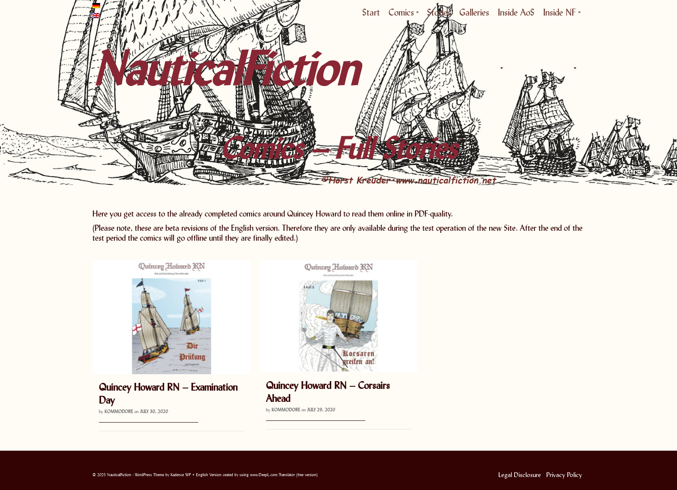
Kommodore (118, 411)
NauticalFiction (170, 68)
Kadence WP (181, 474)
